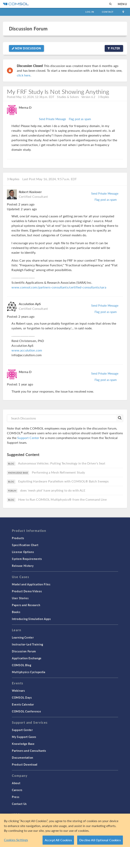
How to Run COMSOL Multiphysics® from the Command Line (62, 499)
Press (15, 797)
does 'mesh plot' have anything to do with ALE (52, 490)
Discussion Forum (28, 28)
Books (16, 612)
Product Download (24, 764)
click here (23, 75)
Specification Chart (25, 545)
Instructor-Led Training (27, 644)
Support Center (28, 437)
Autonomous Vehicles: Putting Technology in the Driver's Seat (61, 463)
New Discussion (26, 48)
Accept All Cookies (58, 841)
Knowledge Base (23, 744)
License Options (23, 552)
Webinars (18, 690)
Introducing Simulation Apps (31, 619)
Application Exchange (27, 658)
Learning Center (23, 637)
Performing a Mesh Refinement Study (58, 472)
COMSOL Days (22, 697)
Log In (89, 11)
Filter (114, 48)
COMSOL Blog (21, 665)
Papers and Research (26, 605)
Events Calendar (23, 704)
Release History (23, 566)
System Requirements (27, 559)
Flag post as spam (80, 119)
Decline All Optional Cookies (100, 841)
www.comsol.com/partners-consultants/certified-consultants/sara (58, 287)
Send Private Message (52, 119)
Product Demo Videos (27, 591)
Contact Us (19, 804)
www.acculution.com (26, 350)
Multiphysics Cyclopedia (28, 672)
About (16, 783)
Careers (17, 790)
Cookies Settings (16, 841)
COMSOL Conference (26, 711)
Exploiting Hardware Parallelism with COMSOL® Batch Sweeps (63, 481)
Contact (108, 11)
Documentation (22, 757)
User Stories (20, 598)
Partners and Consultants (29, 751)
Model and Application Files (31, 584)
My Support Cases (24, 737)
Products (18, 538)
